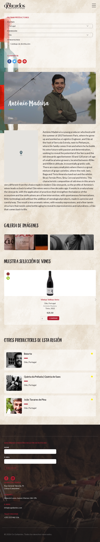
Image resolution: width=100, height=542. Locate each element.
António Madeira (50, 306)
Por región (12, 31)
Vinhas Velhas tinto (50, 299)
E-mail (7, 457)
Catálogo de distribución (20, 44)
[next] (95, 242)
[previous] (3, 242)
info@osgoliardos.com (13, 508)
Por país (10, 22)
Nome (6, 447)
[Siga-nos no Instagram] (13, 478)
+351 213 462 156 (11, 517)
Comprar (53, 318)
